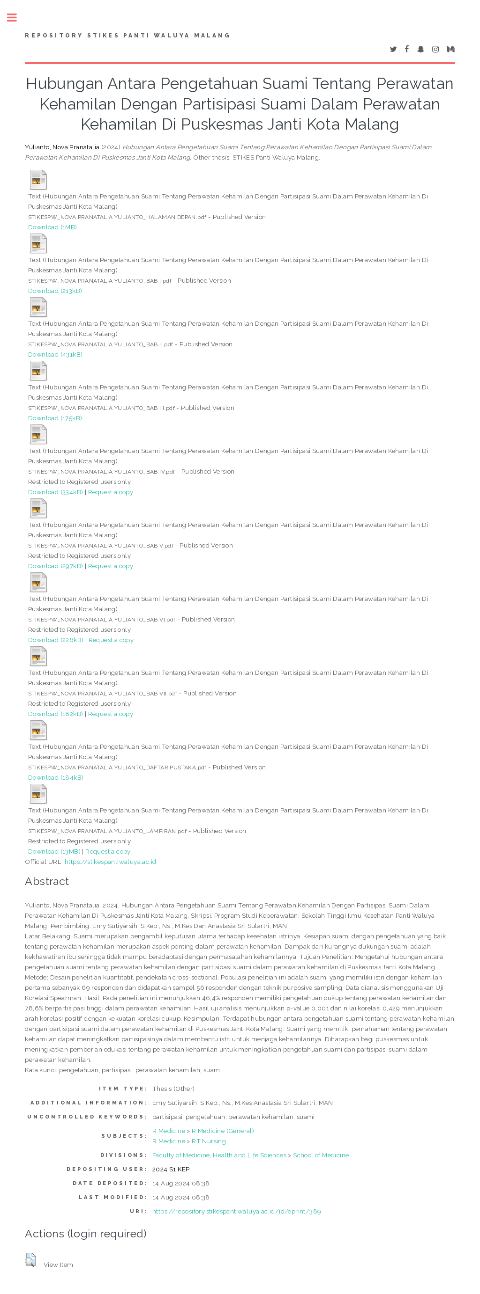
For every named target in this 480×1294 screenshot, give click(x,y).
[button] (30, 1260)
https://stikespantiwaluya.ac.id (110, 861)
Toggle (17, 17)
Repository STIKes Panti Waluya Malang (128, 35)
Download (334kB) (55, 492)
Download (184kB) (55, 777)
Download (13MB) (54, 851)
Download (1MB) (52, 227)
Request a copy (111, 492)
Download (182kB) (55, 713)
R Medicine (168, 1130)
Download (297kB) (55, 566)
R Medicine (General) (223, 1130)
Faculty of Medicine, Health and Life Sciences (219, 1155)
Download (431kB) (55, 354)
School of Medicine (321, 1155)
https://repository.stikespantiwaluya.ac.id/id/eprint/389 (236, 1211)
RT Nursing (209, 1141)
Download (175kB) (55, 418)
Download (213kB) (55, 290)
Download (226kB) (55, 639)
